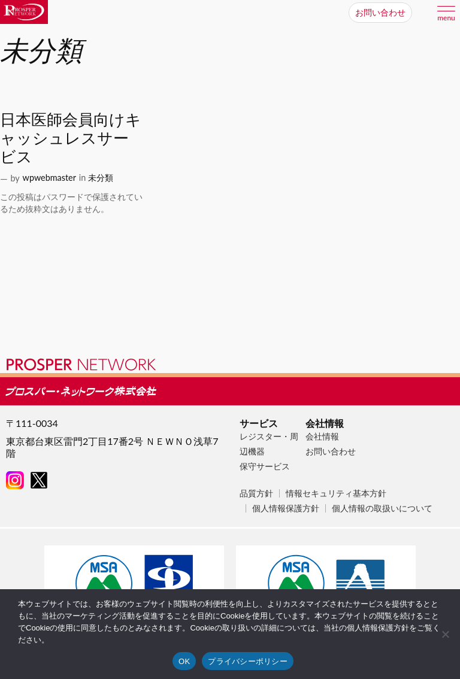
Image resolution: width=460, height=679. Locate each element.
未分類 (100, 177)
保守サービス (265, 466)
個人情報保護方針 (285, 508)
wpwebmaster (49, 177)
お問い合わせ (330, 451)
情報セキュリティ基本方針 (336, 493)
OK (184, 661)
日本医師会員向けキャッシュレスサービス (70, 137)
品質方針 (256, 493)
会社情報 (322, 436)
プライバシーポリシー (248, 661)
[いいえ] (445, 634)
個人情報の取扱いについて (382, 508)
